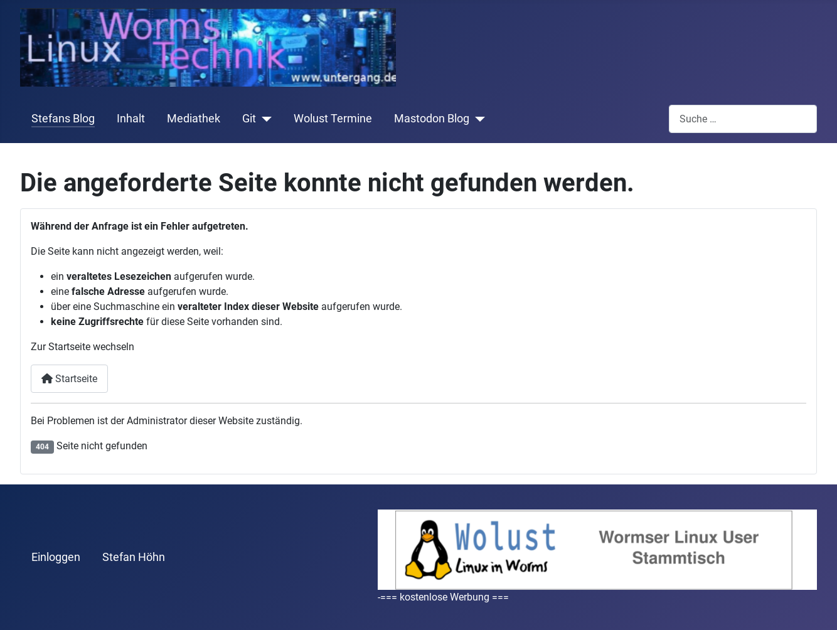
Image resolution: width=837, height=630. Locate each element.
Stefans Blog (63, 118)
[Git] (264, 118)
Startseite (69, 379)
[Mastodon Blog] (477, 118)
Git (249, 118)
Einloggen (55, 557)
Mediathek (193, 118)
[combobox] (743, 119)
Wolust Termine (333, 118)
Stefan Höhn (133, 557)
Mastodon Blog (431, 118)
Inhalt (131, 118)
